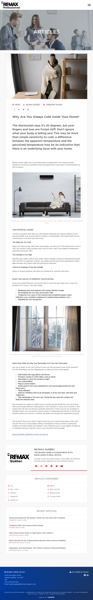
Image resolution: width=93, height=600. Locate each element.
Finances (13, 496)
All (10, 486)
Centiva (50, 597)
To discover (53, 496)
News (16, 105)
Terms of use (43, 594)
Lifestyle (13, 500)
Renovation (53, 493)
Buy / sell (13, 489)
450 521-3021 (13, 582)
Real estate (53, 489)
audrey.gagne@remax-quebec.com (22, 584)
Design (12, 493)
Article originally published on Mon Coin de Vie (30, 434)
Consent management (57, 594)
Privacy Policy (33, 594)
